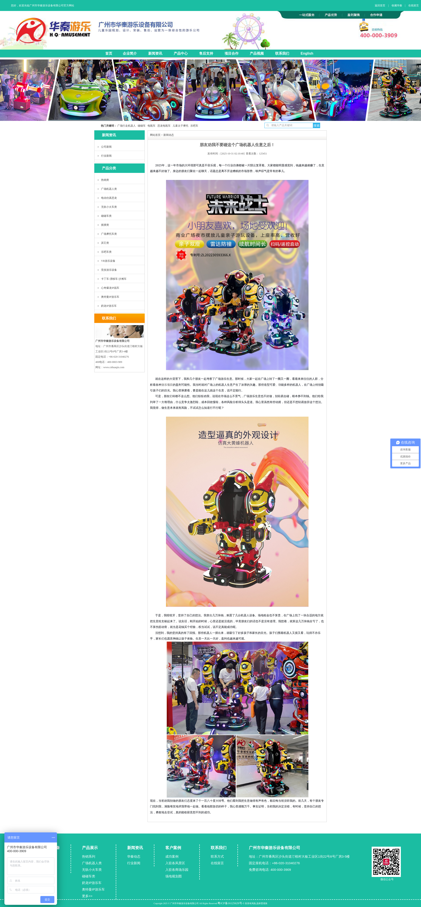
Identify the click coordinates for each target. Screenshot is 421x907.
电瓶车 (150, 125)
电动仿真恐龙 (109, 197)
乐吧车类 (106, 251)
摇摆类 (105, 224)
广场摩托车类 (109, 233)
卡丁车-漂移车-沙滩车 (114, 278)
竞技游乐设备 (109, 269)
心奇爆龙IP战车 (110, 287)
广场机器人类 (109, 188)
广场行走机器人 (126, 125)
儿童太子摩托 (179, 125)
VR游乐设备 (108, 260)
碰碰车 (141, 125)
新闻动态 (168, 134)
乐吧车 (193, 125)
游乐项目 (167, 384)
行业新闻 (106, 155)
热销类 (105, 179)
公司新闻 (106, 146)
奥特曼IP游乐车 (110, 296)
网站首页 (155, 134)
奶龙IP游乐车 (109, 305)
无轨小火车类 (109, 206)
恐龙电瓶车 (163, 125)
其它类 (105, 242)
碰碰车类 (106, 215)
